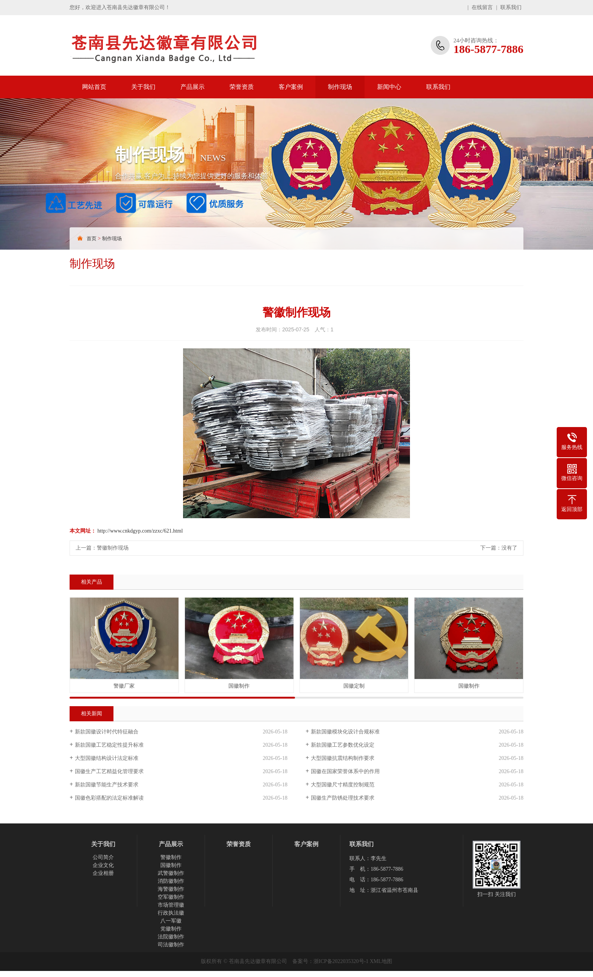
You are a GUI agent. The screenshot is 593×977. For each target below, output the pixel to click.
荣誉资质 (242, 87)
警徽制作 (171, 857)
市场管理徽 (171, 905)
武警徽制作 (171, 873)
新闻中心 (389, 87)
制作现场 (340, 87)
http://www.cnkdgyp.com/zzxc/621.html (140, 531)
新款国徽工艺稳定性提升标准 (109, 745)
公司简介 (103, 857)
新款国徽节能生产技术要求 (106, 785)
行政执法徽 (171, 913)
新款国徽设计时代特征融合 (106, 732)
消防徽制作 (171, 881)
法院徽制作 (171, 937)
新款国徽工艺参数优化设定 (342, 745)
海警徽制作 (171, 889)
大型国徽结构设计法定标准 (106, 758)
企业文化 (103, 865)
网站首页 (94, 87)
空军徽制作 (171, 897)
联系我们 (511, 7)
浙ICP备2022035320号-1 (341, 961)
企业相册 (103, 873)
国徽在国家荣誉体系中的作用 (345, 771)
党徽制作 (171, 929)
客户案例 (291, 87)
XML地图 (381, 961)
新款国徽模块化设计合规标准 (345, 732)
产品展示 (192, 87)
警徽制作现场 (113, 548)
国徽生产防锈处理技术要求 (342, 798)
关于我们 (143, 87)
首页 (91, 238)
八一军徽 (171, 921)
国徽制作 (171, 865)
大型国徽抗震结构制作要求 (342, 758)
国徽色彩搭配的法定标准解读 (109, 798)
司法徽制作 (171, 944)
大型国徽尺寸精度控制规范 (342, 785)
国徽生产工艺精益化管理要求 (109, 771)
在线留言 (482, 7)
